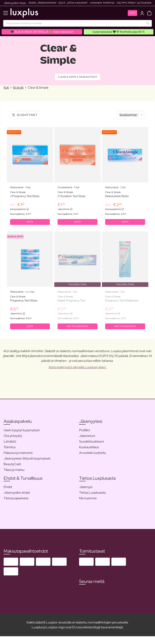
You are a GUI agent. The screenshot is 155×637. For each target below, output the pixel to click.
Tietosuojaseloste (16, 499)
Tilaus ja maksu (14, 470)
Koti (6, 88)
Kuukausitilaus (89, 448)
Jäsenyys (85, 488)
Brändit (18, 88)
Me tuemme (88, 499)
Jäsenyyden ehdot (17, 493)
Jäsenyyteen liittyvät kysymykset (27, 459)
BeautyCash (12, 465)
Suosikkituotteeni (91, 442)
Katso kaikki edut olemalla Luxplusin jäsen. (78, 368)
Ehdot (8, 488)
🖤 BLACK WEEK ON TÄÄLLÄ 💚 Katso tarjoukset (41, 32)
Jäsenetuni (87, 436)
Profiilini (84, 431)
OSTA (30, 222)
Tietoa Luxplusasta (92, 493)
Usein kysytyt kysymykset (22, 431)
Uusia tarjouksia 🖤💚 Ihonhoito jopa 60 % (119, 32)
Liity (132, 13)
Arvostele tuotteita (92, 453)
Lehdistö (10, 442)
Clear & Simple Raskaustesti (77, 77)
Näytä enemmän (77, 327)
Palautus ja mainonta (18, 453)
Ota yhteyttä (13, 436)
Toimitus (10, 448)
